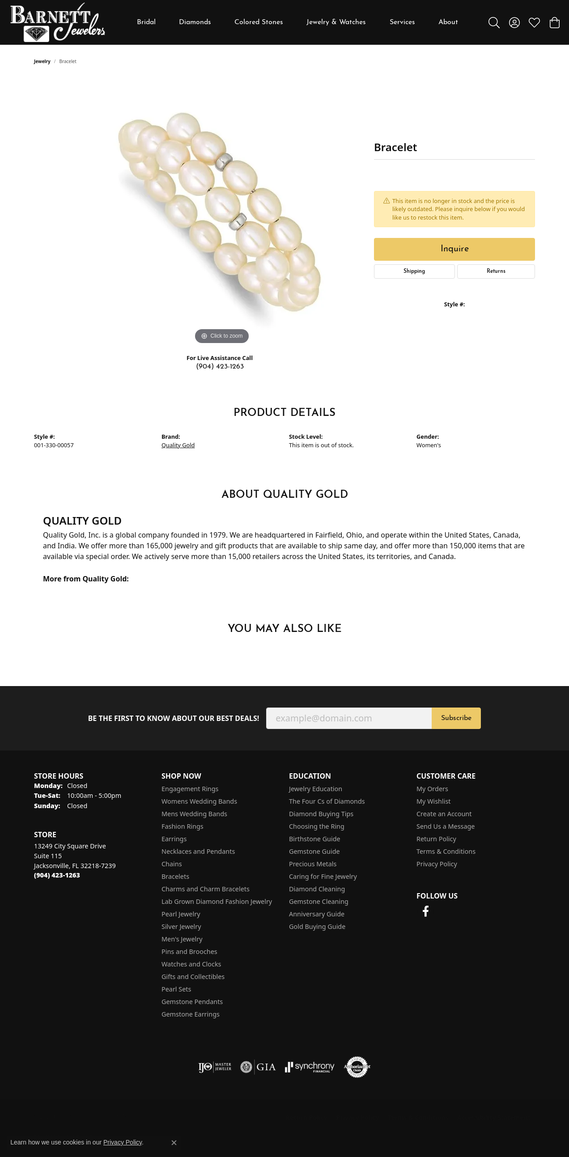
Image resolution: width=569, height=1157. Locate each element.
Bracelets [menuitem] (175, 876)
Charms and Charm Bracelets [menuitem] (205, 889)
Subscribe (456, 718)
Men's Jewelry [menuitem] (182, 939)
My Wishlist (433, 801)
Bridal (146, 22)
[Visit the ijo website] (215, 1067)
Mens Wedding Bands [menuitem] (194, 813)
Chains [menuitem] (171, 864)
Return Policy (436, 839)
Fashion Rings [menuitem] (182, 826)
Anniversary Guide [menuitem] (316, 914)
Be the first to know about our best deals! (173, 718)
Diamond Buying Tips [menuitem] (321, 813)
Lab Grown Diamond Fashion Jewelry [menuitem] (216, 901)
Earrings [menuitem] (174, 839)
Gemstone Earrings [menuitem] (190, 1014)
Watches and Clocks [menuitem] (191, 964)
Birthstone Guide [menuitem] (314, 839)
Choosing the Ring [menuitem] (316, 826)
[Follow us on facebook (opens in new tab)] (425, 911)
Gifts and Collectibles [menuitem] (193, 976)
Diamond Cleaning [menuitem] (317, 889)
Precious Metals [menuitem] (312, 864)
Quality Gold (178, 445)
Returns (496, 271)
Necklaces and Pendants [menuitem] (198, 851)
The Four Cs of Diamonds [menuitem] (327, 801)
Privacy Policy (436, 864)
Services (402, 22)
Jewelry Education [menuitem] (315, 788)
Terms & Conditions (446, 851)
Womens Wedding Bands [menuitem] (199, 801)
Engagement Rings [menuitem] (190, 788)
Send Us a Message (445, 826)
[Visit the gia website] (258, 1067)
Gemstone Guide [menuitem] (314, 851)
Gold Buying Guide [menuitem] (317, 926)
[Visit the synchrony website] (310, 1067)
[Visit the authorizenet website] (357, 1067)
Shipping (414, 271)
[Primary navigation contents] (297, 22)
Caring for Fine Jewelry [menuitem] (323, 876)
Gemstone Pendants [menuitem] (192, 1001)
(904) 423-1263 (220, 366)
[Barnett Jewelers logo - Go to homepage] (57, 22)
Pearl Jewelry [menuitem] (180, 914)
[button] (494, 22)
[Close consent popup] (174, 1142)
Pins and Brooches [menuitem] (189, 951)
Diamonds (195, 22)
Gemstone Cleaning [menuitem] (318, 901)
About (448, 22)
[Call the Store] (57, 875)
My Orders (432, 788)
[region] (222, 212)
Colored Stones (258, 22)
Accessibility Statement (494, 1117)
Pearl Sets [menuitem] (176, 989)
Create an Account (443, 813)
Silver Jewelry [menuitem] (181, 926)
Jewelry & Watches (336, 22)
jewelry (42, 61)
